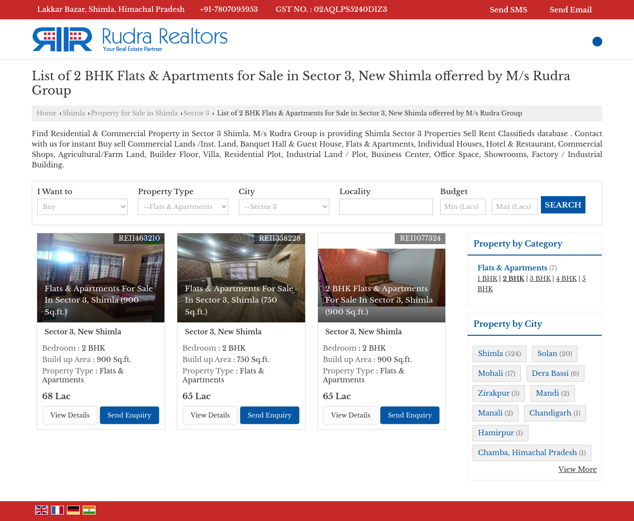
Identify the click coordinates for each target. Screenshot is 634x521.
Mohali (490, 373)
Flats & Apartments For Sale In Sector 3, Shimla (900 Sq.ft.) (99, 300)
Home (46, 113)
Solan (547, 353)
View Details (70, 415)
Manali (490, 413)
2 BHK (514, 278)
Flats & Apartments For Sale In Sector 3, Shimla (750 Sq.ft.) (239, 300)
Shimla (73, 113)
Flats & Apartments (512, 267)
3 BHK (540, 278)
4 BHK (566, 278)
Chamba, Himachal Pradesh (527, 452)
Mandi (547, 393)
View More (577, 469)
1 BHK (487, 278)
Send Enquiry (129, 415)
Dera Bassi (550, 373)
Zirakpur (494, 393)
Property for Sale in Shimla (134, 113)
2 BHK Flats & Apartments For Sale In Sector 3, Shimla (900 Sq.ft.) (379, 300)
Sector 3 (197, 113)
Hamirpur (496, 432)
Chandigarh (550, 413)
